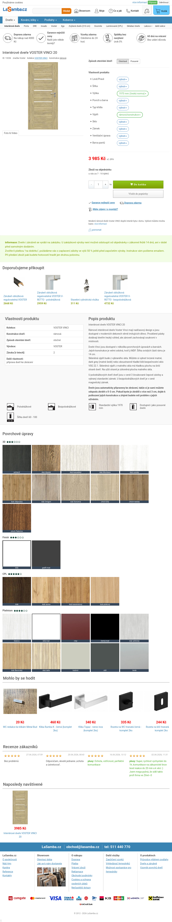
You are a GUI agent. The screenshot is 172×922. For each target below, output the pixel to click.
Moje (99, 11)
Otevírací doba (44, 859)
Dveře (10, 20)
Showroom (82, 11)
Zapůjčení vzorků (115, 859)
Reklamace (77, 871)
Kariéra (6, 867)
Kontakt (132, 11)
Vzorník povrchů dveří (151, 867)
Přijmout (152, 2)
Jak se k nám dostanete (49, 863)
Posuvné (134, 61)
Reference (8, 871)
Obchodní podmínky (82, 875)
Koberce (69, 20)
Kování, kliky (29, 20)
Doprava (76, 859)
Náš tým (7, 863)
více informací (100, 224)
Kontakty (7, 875)
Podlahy (51, 20)
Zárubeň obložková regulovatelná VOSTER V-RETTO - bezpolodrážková (117, 296)
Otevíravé (123, 61)
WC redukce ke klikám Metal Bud (20, 727)
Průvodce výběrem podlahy (154, 859)
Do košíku (138, 184)
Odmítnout (163, 2)
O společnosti (10, 859)
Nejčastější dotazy (81, 887)
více (139, 2)
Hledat (66, 11)
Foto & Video (10, 133)
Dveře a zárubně (148, 863)
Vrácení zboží (78, 867)
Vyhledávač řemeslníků (118, 863)
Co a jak (115, 11)
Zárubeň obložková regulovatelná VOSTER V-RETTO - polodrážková (50, 296)
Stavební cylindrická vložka (85, 299)
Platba (75, 863)
